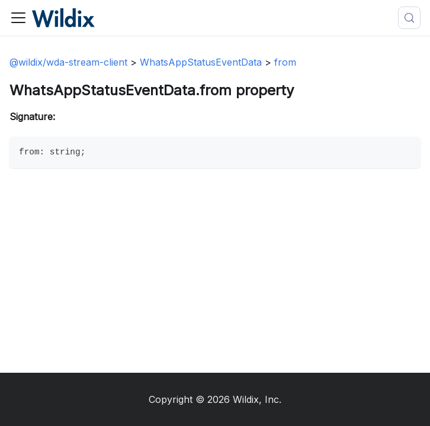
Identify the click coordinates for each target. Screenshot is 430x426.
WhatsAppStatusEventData (201, 62)
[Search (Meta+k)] (409, 18)
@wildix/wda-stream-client (68, 62)
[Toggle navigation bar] (18, 18)
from (285, 62)
